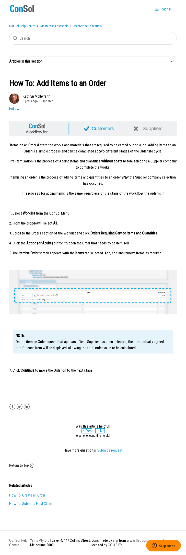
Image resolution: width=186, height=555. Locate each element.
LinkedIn (27, 407)
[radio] (87, 430)
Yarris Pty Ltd (39, 540)
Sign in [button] (167, 9)
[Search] (93, 38)
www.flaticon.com (141, 540)
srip (115, 540)
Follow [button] (14, 108)
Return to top (21, 465)
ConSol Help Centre (22, 26)
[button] (157, 9)
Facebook (12, 407)
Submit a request (109, 450)
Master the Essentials (54, 26)
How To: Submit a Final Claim (30, 503)
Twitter (19, 407)
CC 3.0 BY (115, 545)
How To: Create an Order (27, 495)
